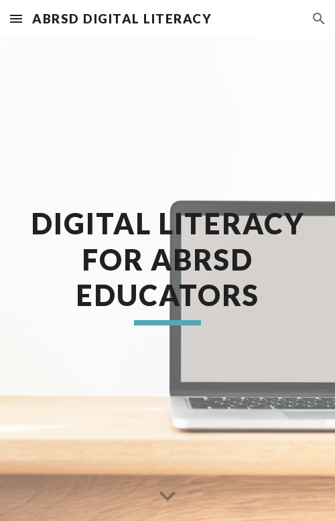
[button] (16, 18)
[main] (167, 279)
